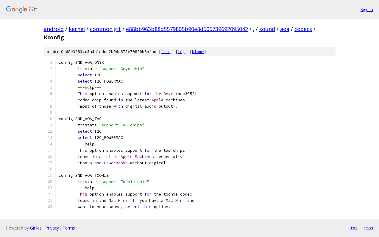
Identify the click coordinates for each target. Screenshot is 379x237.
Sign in (367, 9)
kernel (77, 28)
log (181, 51)
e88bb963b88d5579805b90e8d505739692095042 (187, 28)
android (54, 28)
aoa (284, 28)
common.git (105, 28)
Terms (69, 228)
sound (267, 28)
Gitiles (36, 228)
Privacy (52, 228)
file (166, 51)
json (368, 227)
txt (354, 227)
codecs (303, 28)
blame (198, 51)
